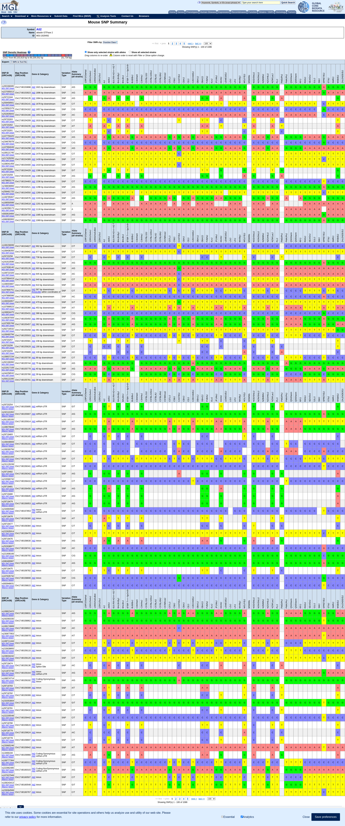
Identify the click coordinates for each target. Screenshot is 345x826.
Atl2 (39, 29)
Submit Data (60, 16)
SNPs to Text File (18, 62)
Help (10, 12)
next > (190, 43)
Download (20, 16)
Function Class (110, 42)
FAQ (15, 12)
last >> (198, 43)
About (3, 12)
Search (5, 16)
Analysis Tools (106, 16)
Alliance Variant (8, 409)
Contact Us (127, 16)
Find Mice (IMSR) (82, 16)
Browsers (144, 16)
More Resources (40, 16)
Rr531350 (36, 292)
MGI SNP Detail (8, 88)
